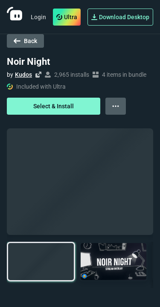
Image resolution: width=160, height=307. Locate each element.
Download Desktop (120, 17)
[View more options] (115, 106)
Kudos (23, 74)
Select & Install (53, 106)
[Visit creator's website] (38, 75)
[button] (41, 261)
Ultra (66, 17)
